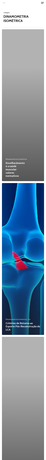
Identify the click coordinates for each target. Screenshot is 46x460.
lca (29, 319)
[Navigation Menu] (42, 3)
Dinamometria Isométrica (16, 159)
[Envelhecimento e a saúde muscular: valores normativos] (23, 105)
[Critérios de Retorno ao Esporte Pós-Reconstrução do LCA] (23, 259)
